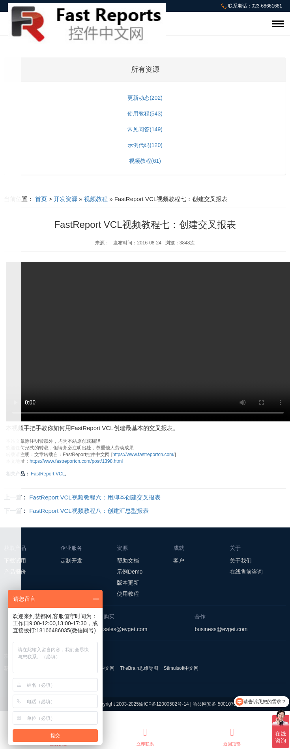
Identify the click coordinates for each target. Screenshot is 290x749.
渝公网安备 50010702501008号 (226, 704)
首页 (41, 199)
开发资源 (65, 199)
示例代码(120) (145, 145)
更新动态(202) (145, 98)
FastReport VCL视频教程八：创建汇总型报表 (89, 510)
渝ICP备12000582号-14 (164, 704)
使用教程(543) (145, 113)
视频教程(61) (145, 161)
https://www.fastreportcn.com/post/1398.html (76, 461)
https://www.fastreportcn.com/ (143, 454)
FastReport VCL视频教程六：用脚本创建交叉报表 (95, 497)
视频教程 (96, 199)
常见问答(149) (145, 129)
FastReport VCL (48, 474)
